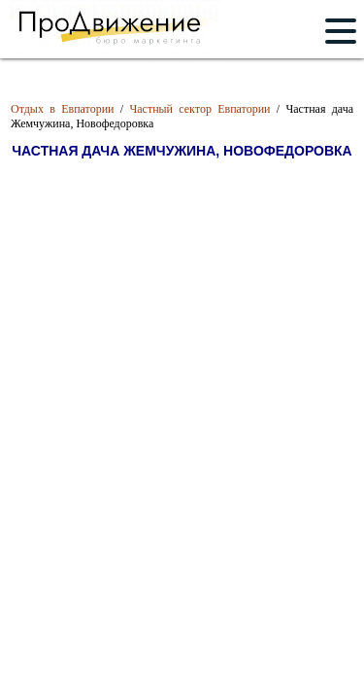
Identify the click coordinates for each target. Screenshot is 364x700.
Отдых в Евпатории (63, 109)
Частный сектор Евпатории (199, 109)
